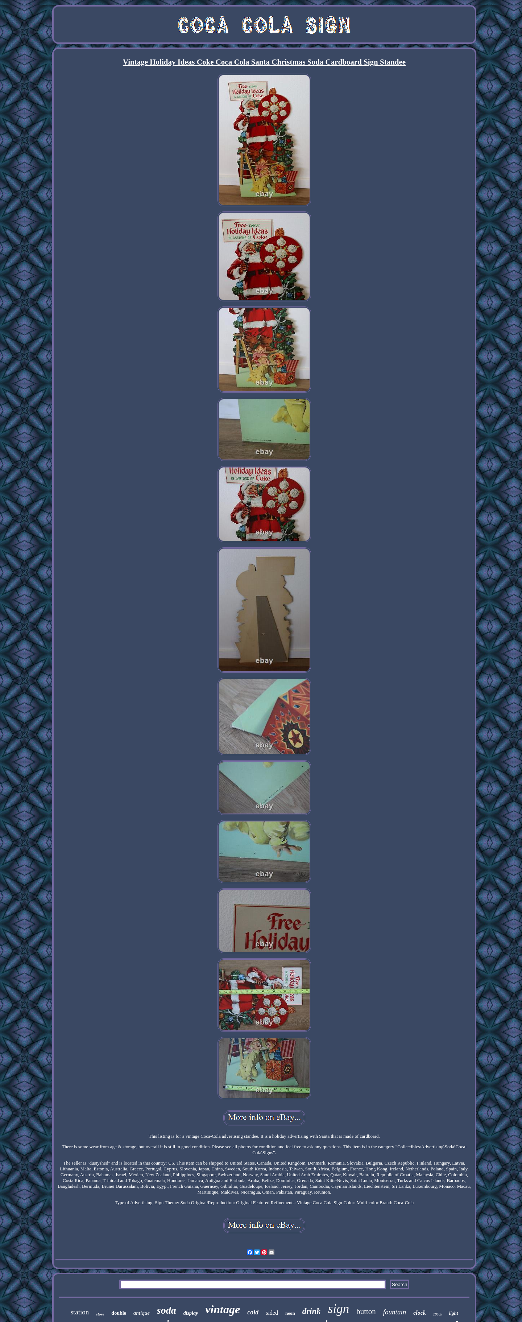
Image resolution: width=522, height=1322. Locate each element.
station (80, 1312)
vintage (222, 1309)
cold (252, 1312)
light (453, 1313)
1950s (437, 1314)
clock (419, 1313)
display (190, 1313)
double (118, 1313)
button (366, 1311)
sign (338, 1309)
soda (166, 1310)
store (100, 1314)
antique (141, 1313)
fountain (394, 1312)
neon (290, 1313)
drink (311, 1311)
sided (272, 1313)
